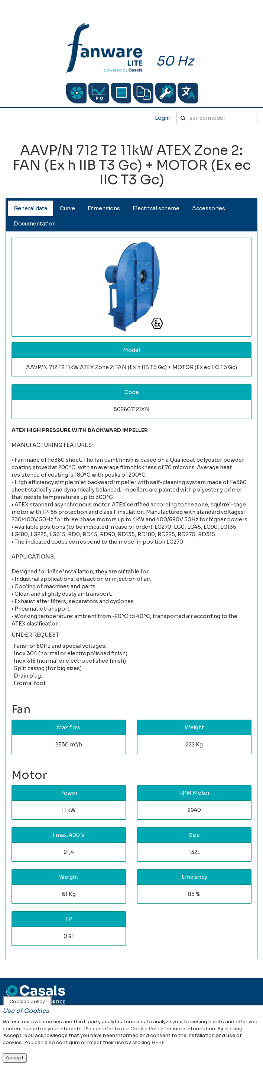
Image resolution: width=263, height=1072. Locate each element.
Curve (67, 208)
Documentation (35, 223)
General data (30, 208)
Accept (15, 1058)
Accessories (208, 208)
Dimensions (104, 208)
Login (162, 118)
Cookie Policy (146, 1028)
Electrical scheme (156, 208)
